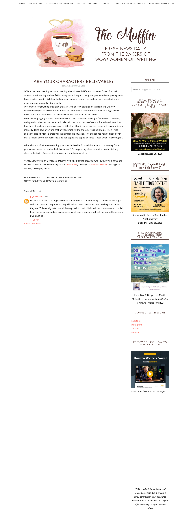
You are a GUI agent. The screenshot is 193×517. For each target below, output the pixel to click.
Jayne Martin (36, 196)
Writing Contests (87, 3)
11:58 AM (34, 219)
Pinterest (136, 332)
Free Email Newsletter (161, 3)
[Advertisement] (150, 440)
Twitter (135, 328)
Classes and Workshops (60, 3)
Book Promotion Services (130, 3)
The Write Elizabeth (99, 164)
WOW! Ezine (35, 3)
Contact (106, 3)
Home (22, 3)
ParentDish (72, 164)
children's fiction (36, 177)
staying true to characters (52, 181)
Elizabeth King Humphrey (60, 177)
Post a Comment (32, 223)
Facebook (136, 320)
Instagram (136, 324)
